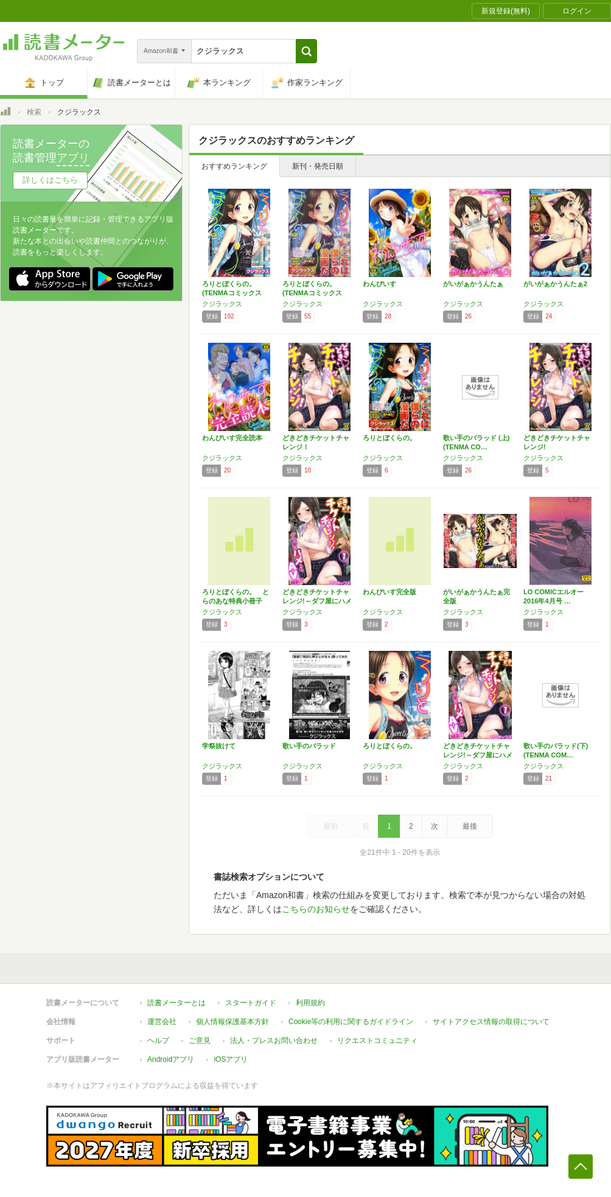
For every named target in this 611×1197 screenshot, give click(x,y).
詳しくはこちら (50, 179)
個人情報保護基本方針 (232, 1021)
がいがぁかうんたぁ (473, 283)
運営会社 (161, 1021)
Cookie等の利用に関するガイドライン (350, 1021)
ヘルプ (158, 1040)
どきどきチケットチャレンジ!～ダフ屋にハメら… (317, 601)
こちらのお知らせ (316, 909)
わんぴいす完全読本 (232, 437)
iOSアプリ (231, 1059)
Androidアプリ (170, 1059)
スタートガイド (250, 1002)
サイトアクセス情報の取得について (491, 1021)
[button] (306, 51)
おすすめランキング (234, 166)
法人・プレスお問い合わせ (274, 1040)
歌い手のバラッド (309, 745)
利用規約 (310, 1002)
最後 (470, 826)
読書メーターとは (176, 1002)
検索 (34, 112)
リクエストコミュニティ (377, 1040)
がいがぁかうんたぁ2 (555, 283)
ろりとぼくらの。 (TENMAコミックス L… (232, 293)
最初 (330, 826)
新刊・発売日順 (317, 166)
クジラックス (222, 303)
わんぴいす (379, 283)
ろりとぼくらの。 (389, 437)
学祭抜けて (219, 745)
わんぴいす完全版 (389, 591)
